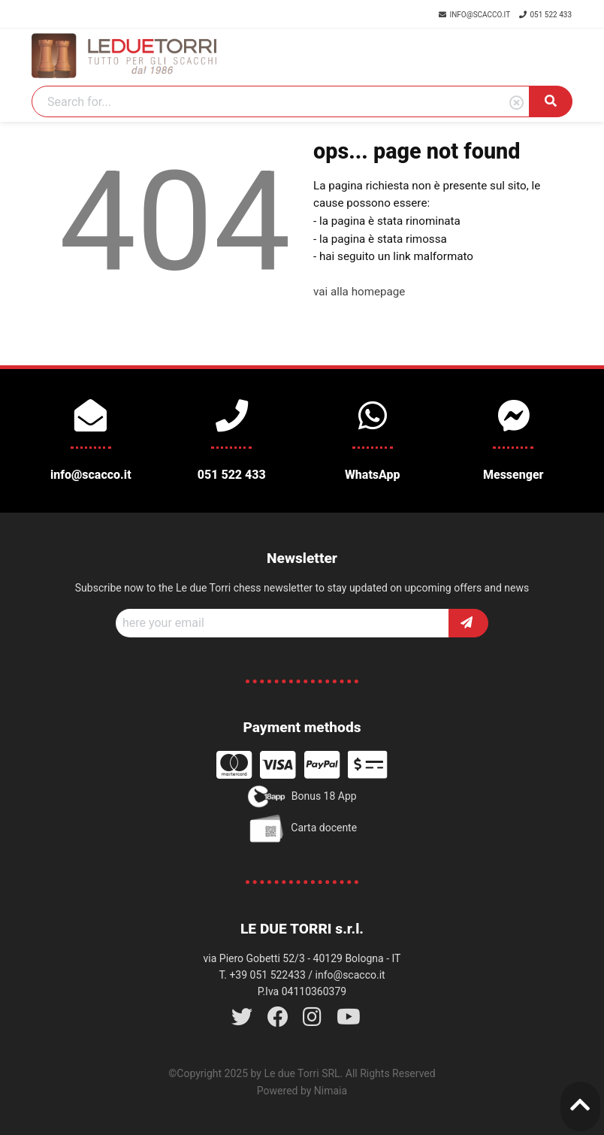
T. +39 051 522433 (262, 975)
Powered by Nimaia (302, 1091)
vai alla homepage (359, 291)
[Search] (281, 101)
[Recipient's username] (282, 623)
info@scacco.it (475, 15)
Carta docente (302, 828)
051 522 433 (545, 15)
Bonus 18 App (301, 797)
